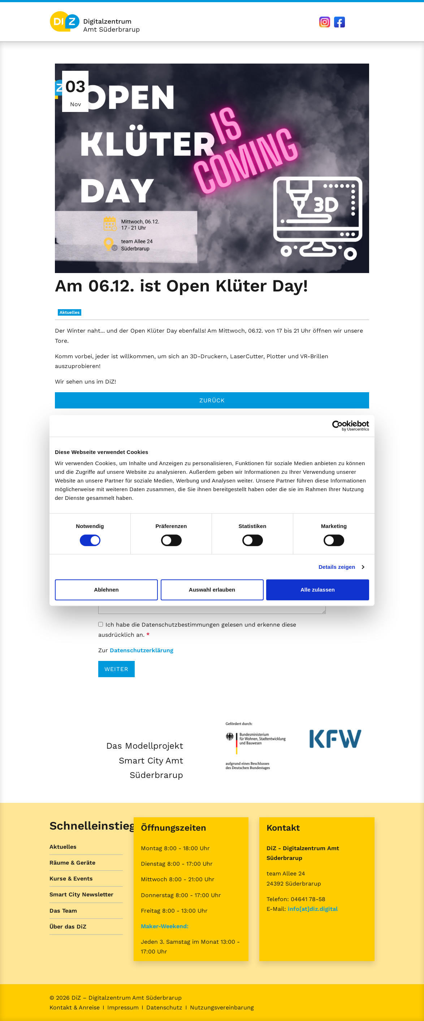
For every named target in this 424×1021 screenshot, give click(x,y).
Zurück (212, 400)
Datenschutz (164, 1007)
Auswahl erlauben (212, 590)
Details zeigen (337, 567)
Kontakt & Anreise (74, 1007)
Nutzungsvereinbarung (222, 1007)
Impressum (123, 1007)
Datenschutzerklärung (141, 650)
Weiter (116, 669)
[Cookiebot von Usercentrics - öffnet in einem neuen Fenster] (337, 425)
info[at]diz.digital (313, 908)
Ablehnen (106, 590)
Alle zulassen (317, 590)
